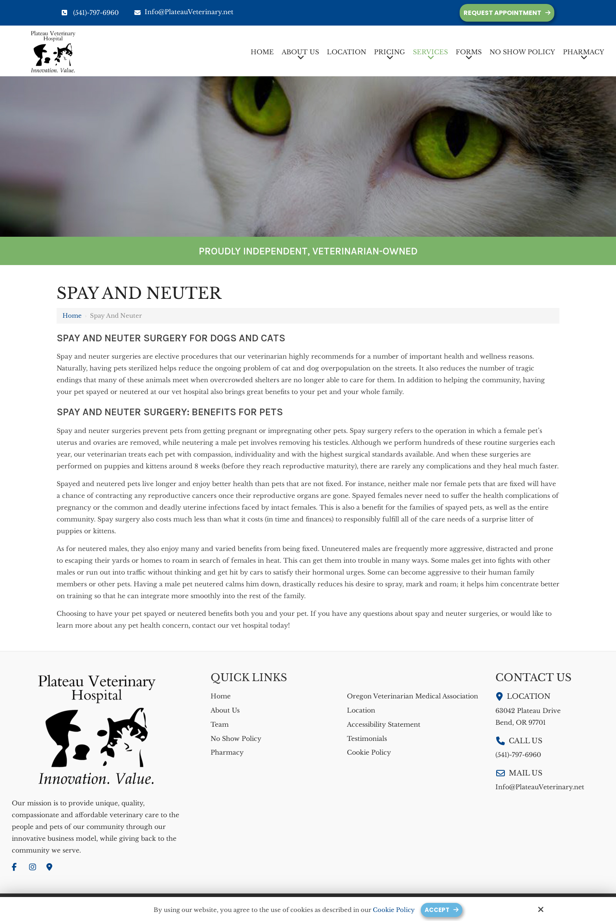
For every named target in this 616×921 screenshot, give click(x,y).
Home (72, 315)
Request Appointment (502, 12)
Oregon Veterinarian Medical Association (412, 696)
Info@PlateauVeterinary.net (183, 12)
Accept (437, 910)
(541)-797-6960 (96, 13)
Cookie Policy (394, 910)
